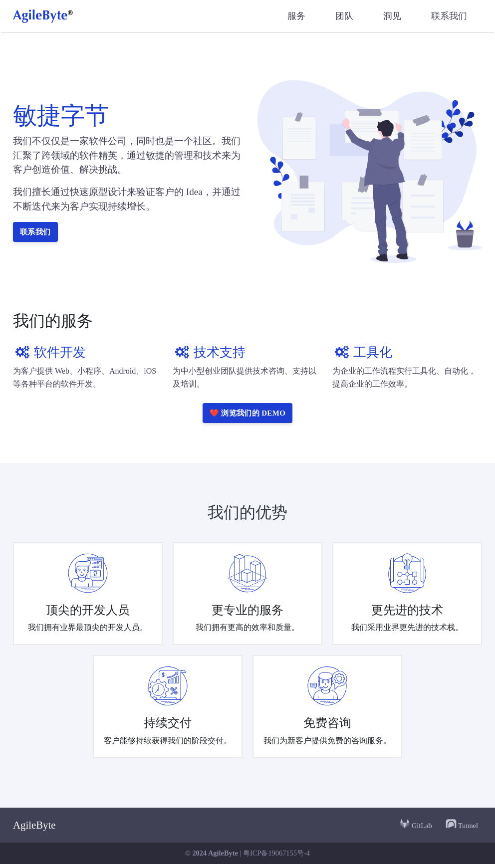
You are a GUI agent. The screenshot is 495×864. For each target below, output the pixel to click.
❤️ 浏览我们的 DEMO (248, 413)
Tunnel (461, 824)
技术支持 (209, 352)
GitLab (415, 824)
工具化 (362, 352)
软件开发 (49, 352)
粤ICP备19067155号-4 (276, 853)
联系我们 (35, 232)
